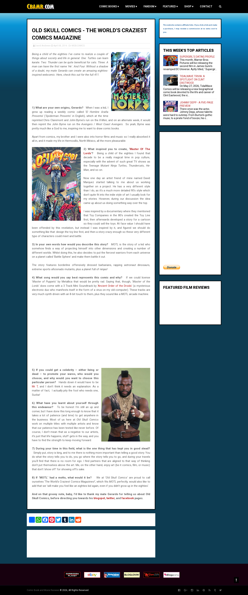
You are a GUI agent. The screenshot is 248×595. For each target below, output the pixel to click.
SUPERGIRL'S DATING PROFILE (197, 56)
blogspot (99, 498)
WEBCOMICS (78, 45)
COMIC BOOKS (109, 6)
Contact (206, 6)
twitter (110, 498)
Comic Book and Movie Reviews (43, 590)
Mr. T (35, 386)
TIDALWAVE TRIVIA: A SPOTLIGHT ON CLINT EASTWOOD (192, 79)
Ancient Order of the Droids (115, 285)
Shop (188, 6)
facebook (128, 498)
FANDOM (150, 6)
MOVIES (131, 6)
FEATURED (170, 6)
